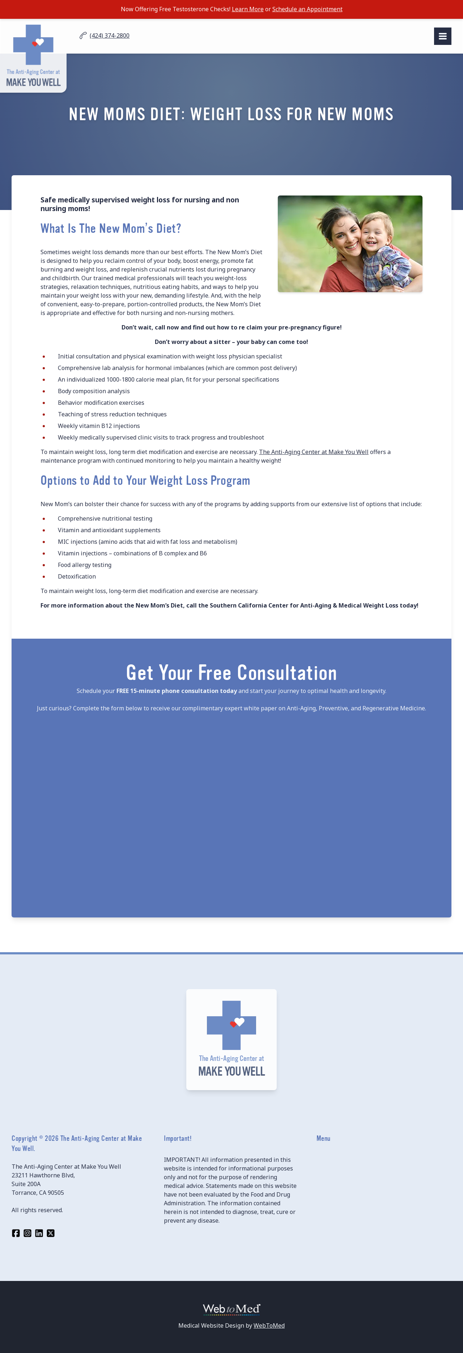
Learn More (248, 9)
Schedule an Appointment (307, 9)
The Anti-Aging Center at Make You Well (314, 452)
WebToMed (269, 1325)
